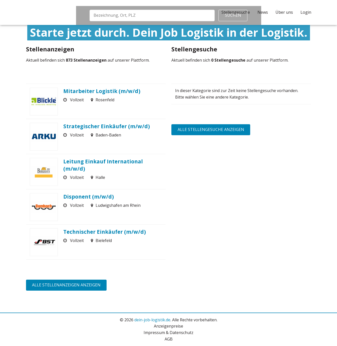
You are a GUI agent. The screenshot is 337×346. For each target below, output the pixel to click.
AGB (169, 339)
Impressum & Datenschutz (168, 332)
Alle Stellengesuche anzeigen (211, 129)
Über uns (284, 12)
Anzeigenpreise (168, 326)
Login (305, 12)
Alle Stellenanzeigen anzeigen (66, 285)
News (262, 12)
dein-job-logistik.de (152, 320)
